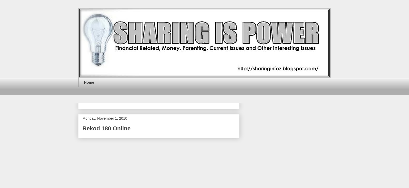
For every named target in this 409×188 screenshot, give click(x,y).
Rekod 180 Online (106, 128)
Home (89, 82)
